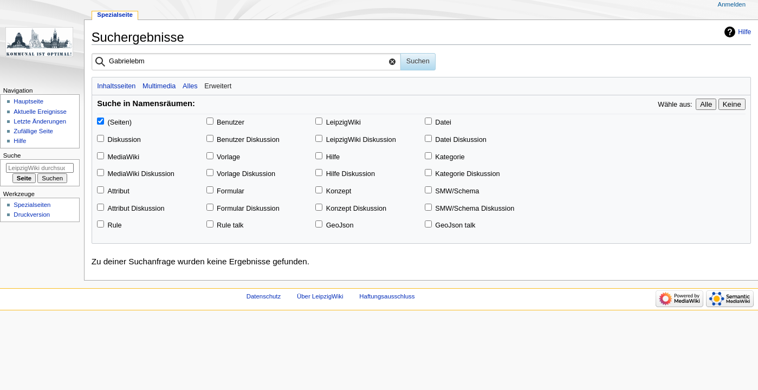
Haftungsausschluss (386, 296)
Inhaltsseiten (116, 86)
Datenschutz (264, 296)
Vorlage (228, 157)
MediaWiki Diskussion (140, 174)
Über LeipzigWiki (320, 296)
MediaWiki (123, 157)
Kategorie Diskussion (467, 174)
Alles (190, 86)
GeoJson (340, 225)
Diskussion (123, 140)
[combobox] (246, 61)
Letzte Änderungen (40, 121)
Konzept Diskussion (356, 208)
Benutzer (230, 122)
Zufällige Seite (33, 131)
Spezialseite (115, 14)
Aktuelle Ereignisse (40, 111)
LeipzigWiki (343, 122)
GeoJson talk (455, 225)
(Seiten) (119, 122)
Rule (114, 225)
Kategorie (449, 157)
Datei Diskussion (461, 140)
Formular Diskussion (248, 208)
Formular (230, 191)
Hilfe (744, 32)
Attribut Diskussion (135, 208)
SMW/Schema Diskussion (474, 208)
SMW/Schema (457, 191)
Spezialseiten (32, 205)
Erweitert (217, 86)
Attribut (118, 191)
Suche (12, 155)
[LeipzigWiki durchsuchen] (40, 168)
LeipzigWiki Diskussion (361, 140)
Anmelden (732, 4)
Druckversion (32, 214)
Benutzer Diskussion (248, 140)
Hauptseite (28, 101)
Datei (443, 122)
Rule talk (230, 225)
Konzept (339, 191)
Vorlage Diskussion (246, 174)
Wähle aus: (675, 104)
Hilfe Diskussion (350, 174)
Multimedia (159, 86)
